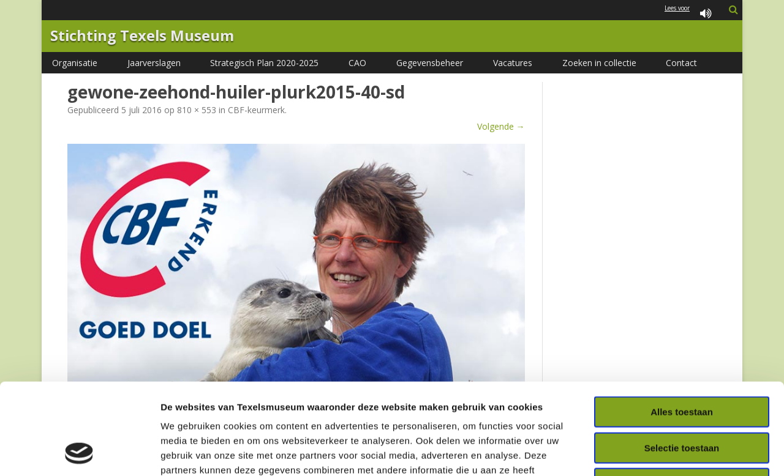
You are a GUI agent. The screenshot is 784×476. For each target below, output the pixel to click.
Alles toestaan (681, 326)
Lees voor (690, 14)
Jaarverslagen (154, 63)
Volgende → (501, 126)
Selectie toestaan (682, 362)
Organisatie (74, 63)
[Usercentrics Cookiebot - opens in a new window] (79, 452)
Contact (681, 63)
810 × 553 (196, 110)
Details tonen (662, 452)
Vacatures (512, 63)
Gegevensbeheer (429, 63)
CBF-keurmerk (256, 110)
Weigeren (681, 398)
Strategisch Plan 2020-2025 (264, 63)
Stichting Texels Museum (142, 36)
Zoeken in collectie (599, 63)
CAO (357, 63)
